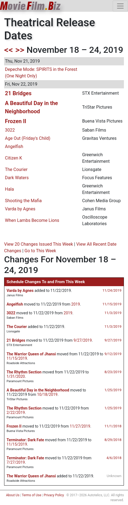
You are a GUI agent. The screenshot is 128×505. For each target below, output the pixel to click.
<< (8, 50)
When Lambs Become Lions (32, 220)
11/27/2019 (80, 426)
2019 (75, 304)
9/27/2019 (112, 340)
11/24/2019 (112, 290)
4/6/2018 (113, 458)
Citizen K (13, 158)
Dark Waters (17, 177)
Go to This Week (40, 250)
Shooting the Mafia (23, 200)
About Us (12, 495)
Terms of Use (31, 495)
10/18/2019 (47, 394)
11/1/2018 (112, 426)
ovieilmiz (30, 6)
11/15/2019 (112, 304)
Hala (9, 189)
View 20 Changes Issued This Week (38, 244)
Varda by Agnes (20, 208)
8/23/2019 (112, 372)
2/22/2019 (16, 412)
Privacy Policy (54, 495)
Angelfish (14, 146)
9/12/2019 (112, 354)
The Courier (16, 169)
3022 (10, 130)
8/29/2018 (112, 440)
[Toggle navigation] (120, 6)
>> (19, 50)
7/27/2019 (16, 462)
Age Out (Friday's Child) (27, 138)
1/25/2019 (112, 390)
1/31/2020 (16, 376)
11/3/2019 (112, 313)
